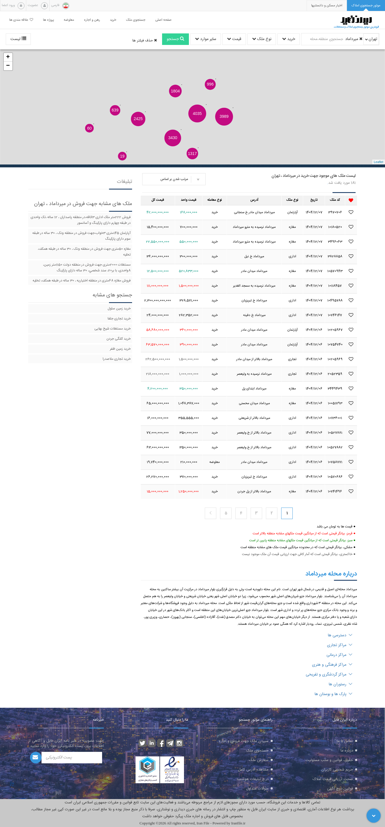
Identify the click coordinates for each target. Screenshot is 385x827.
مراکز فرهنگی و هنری (332, 664)
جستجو (175, 39)
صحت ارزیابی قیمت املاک (333, 779)
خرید (288, 39)
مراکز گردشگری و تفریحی (329, 674)
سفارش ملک (258, 760)
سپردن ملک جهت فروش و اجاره (243, 741)
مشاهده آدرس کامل (253, 770)
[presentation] (327, 5)
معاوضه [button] (69, 20)
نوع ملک (261, 39)
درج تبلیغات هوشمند (252, 779)
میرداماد (354, 39)
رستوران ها (340, 684)
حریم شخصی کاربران (337, 770)
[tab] (366, 5)
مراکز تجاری (339, 645)
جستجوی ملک (257, 750)
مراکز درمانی (339, 655)
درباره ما (347, 750)
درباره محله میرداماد (331, 574)
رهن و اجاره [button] (92, 20)
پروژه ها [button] (48, 20)
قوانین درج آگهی (340, 789)
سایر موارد (205, 39)
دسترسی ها (340, 635)
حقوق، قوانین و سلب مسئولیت (329, 760)
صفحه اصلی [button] (163, 20)
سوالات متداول (257, 789)
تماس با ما (345, 741)
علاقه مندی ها (21, 20)
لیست (18, 39)
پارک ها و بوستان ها (333, 694)
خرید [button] (113, 20)
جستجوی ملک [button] (135, 20)
